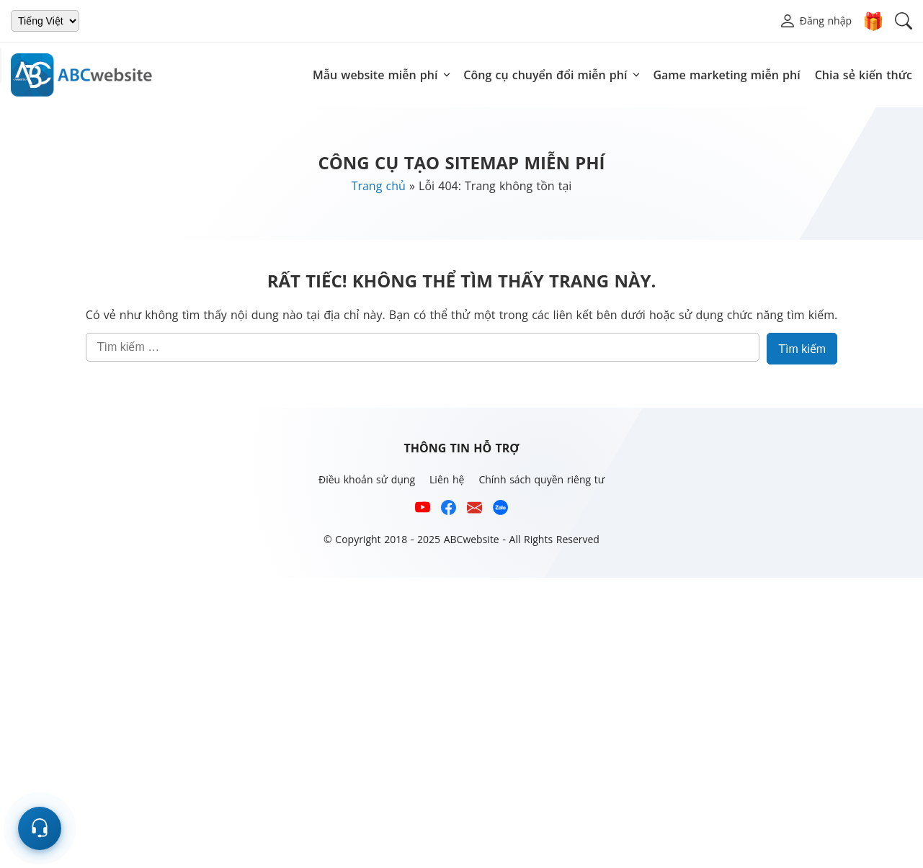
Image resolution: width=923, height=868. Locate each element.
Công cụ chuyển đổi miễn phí (545, 75)
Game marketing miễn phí (726, 75)
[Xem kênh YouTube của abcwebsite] (422, 509)
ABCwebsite (471, 539)
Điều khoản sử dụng (366, 479)
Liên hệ (446, 479)
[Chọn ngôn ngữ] (45, 21)
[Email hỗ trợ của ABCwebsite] (474, 509)
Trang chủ (379, 186)
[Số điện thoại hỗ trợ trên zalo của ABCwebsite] (500, 509)
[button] (815, 21)
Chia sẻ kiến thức (863, 75)
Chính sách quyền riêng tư (541, 479)
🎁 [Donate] (873, 20)
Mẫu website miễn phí (375, 75)
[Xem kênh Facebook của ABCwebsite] (448, 509)
